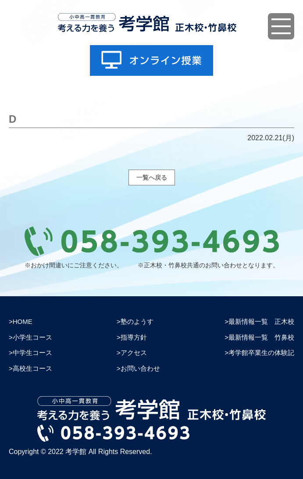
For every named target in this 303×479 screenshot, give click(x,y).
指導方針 (134, 337)
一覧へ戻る (151, 177)
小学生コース (32, 337)
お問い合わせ (140, 368)
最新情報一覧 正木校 (261, 321)
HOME (22, 321)
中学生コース (32, 352)
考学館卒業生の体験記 (261, 352)
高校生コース (32, 368)
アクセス (134, 352)
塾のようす (137, 321)
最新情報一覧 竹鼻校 (261, 337)
